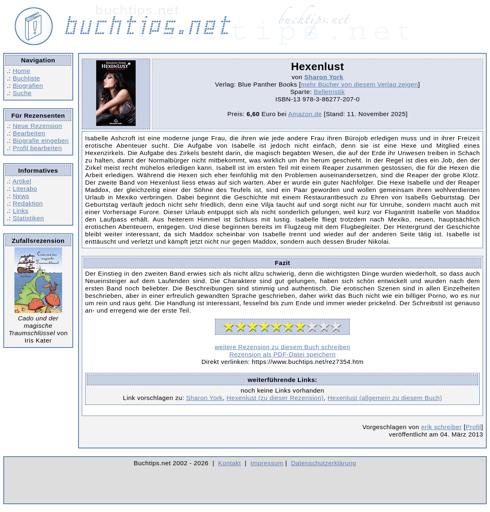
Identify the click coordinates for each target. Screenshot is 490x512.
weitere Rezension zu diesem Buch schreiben (282, 346)
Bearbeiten (29, 133)
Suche (22, 92)
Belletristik (329, 91)
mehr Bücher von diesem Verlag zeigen (359, 84)
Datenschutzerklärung (323, 462)
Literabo (25, 188)
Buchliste (26, 78)
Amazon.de (305, 113)
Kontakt (229, 462)
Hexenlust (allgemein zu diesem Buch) (385, 397)
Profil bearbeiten (37, 147)
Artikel (21, 181)
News (21, 195)
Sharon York (323, 76)
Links (20, 210)
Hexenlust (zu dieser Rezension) (275, 397)
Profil (473, 426)
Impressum (266, 462)
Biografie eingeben (41, 140)
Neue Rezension (37, 125)
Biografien (28, 85)
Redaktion (28, 203)
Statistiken (28, 218)
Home (21, 70)
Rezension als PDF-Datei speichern (282, 354)
